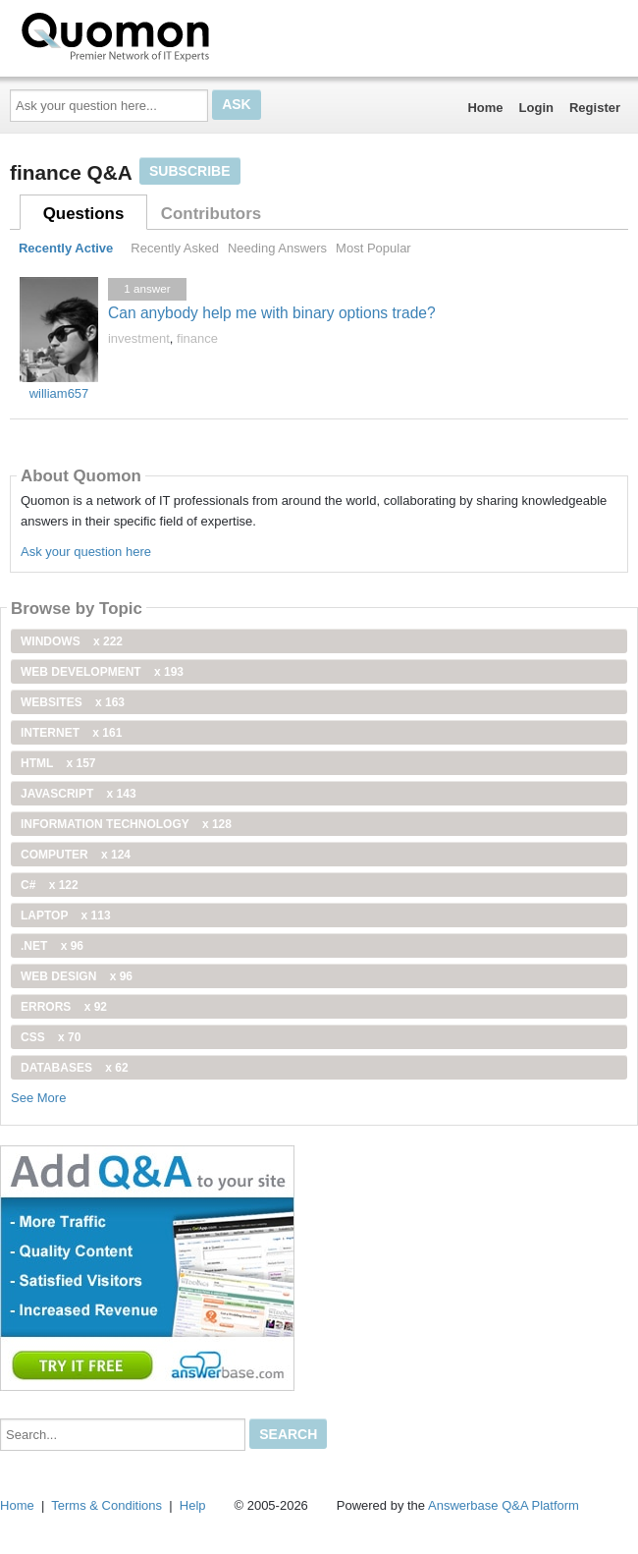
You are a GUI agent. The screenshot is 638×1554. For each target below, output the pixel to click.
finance (197, 338)
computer (76, 854)
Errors (64, 1007)
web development (102, 672)
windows (72, 641)
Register (594, 107)
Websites (73, 702)
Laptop (66, 915)
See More (38, 1097)
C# (50, 885)
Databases (75, 1068)
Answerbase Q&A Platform (503, 1505)
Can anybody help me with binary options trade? (272, 313)
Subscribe (189, 171)
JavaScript (78, 794)
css (50, 1037)
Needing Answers (277, 248)
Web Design (77, 976)
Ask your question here (86, 551)
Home (485, 107)
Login (536, 107)
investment (139, 338)
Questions (84, 213)
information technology (126, 824)
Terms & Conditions (106, 1505)
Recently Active (66, 248)
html (58, 763)
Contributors (211, 213)
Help (193, 1505)
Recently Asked (175, 248)
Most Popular (373, 248)
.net (52, 946)
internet (71, 733)
